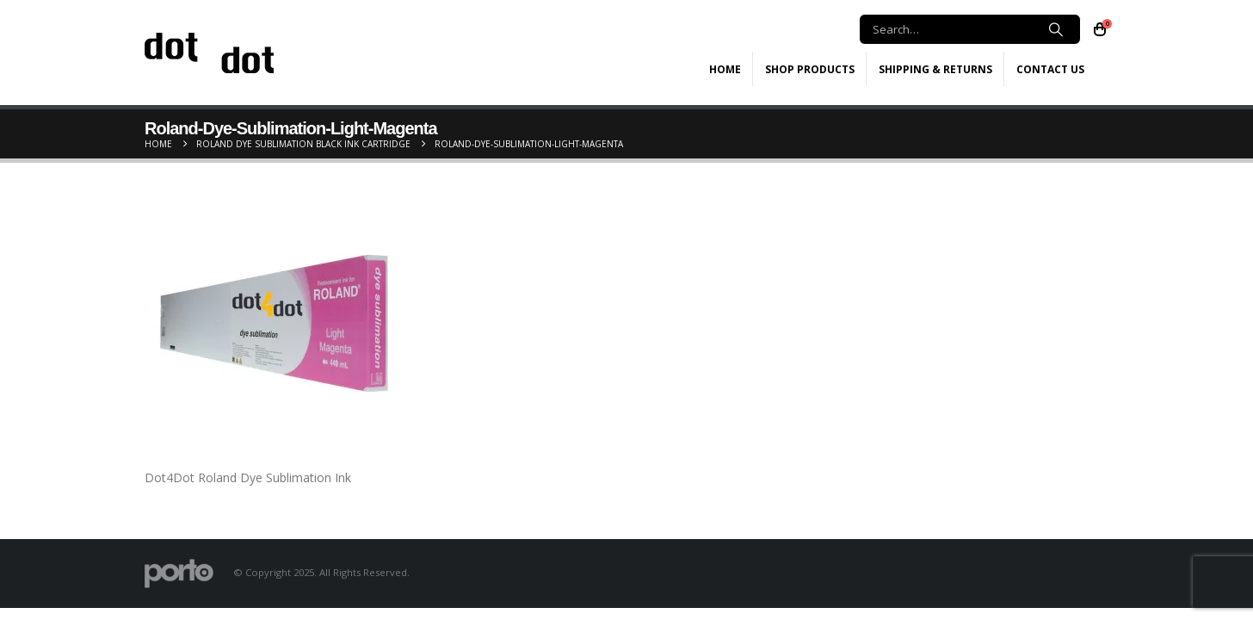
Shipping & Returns (935, 69)
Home (725, 69)
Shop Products (810, 69)
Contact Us (1050, 69)
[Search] (1056, 29)
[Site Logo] (209, 53)
